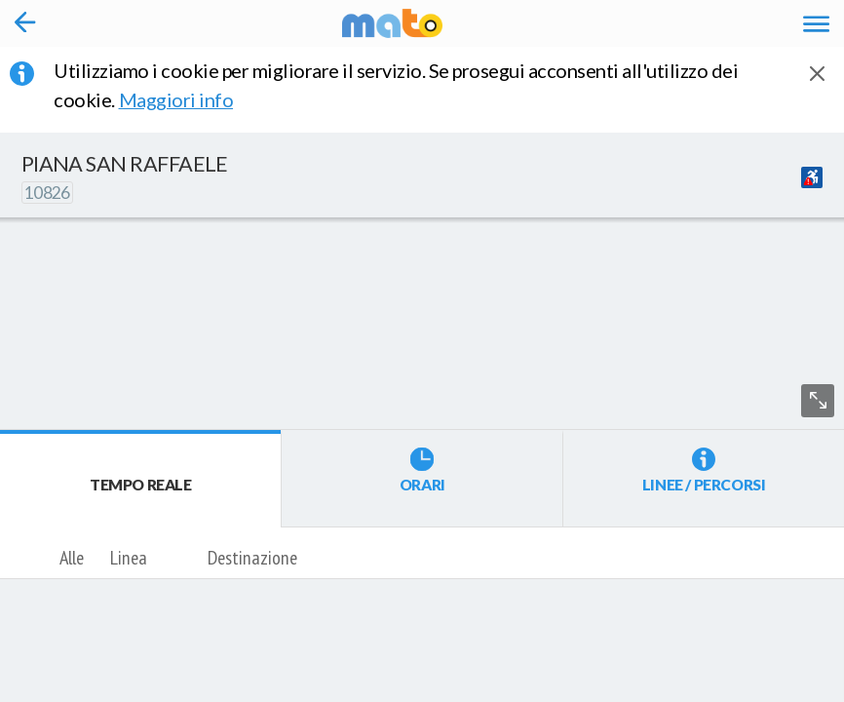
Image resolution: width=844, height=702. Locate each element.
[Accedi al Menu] (816, 23)
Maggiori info (189, 99)
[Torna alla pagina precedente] (25, 23)
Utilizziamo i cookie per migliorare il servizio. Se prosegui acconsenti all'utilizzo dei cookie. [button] (396, 84)
